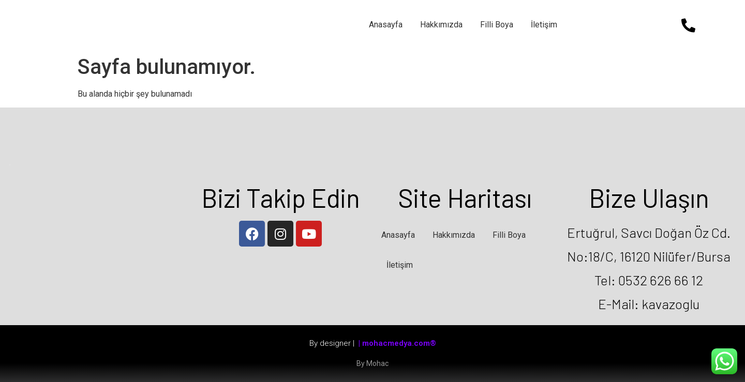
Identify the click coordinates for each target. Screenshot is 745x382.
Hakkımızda (441, 24)
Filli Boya (496, 24)
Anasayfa (386, 24)
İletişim (544, 24)
